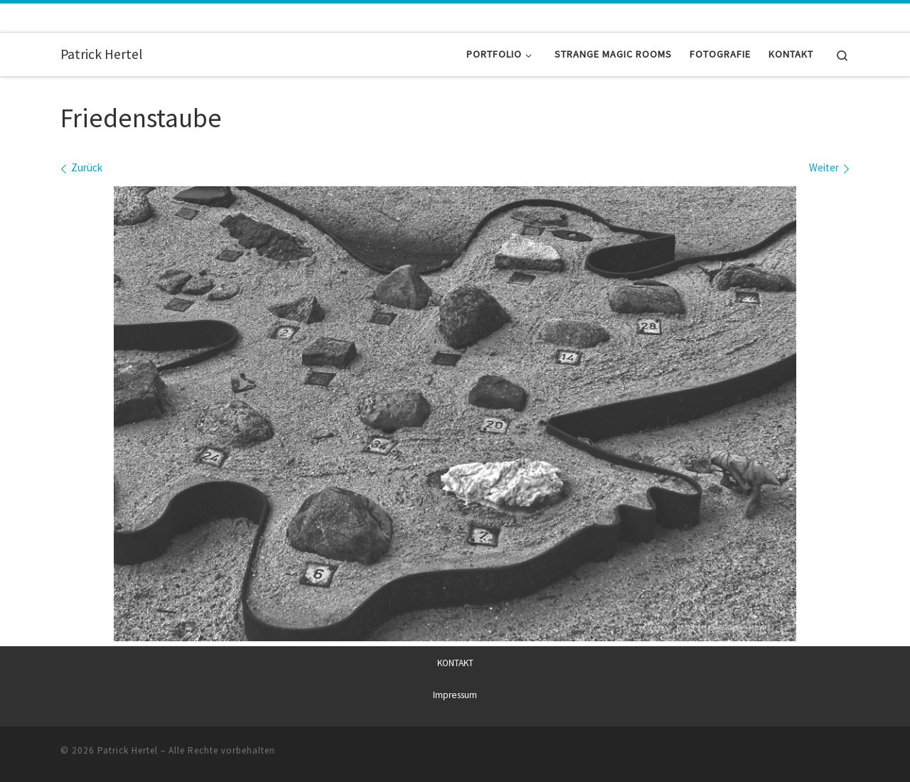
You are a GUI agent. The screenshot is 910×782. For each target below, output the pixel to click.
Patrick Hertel (127, 750)
